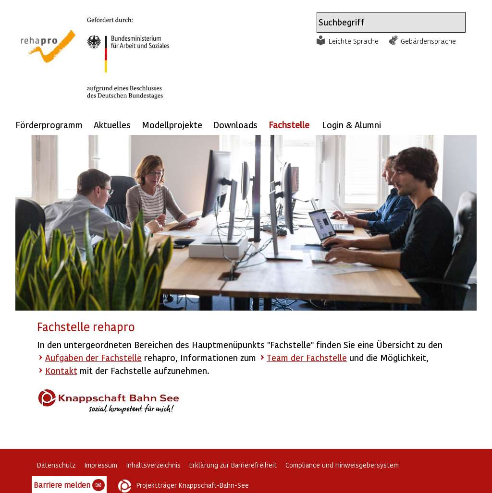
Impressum (100, 465)
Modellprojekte (172, 125)
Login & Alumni (351, 125)
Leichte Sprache (354, 40)
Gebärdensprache (428, 40)
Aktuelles (112, 125)
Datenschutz (56, 465)
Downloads (235, 125)
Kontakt (61, 370)
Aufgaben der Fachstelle (93, 357)
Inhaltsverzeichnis (153, 465)
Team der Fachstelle (307, 357)
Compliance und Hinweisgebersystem (342, 465)
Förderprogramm (49, 125)
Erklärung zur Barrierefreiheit (233, 465)
